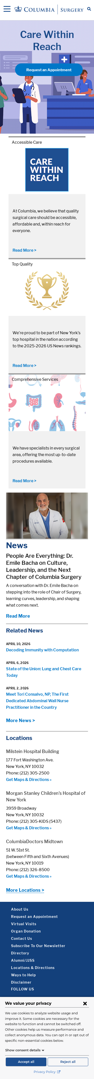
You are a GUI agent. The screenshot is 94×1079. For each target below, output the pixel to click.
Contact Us (21, 938)
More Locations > (25, 890)
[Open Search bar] (89, 9)
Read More (18, 616)
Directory (20, 953)
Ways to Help (23, 975)
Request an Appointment (48, 70)
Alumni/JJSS (23, 960)
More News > (20, 720)
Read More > (24, 250)
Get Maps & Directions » (29, 779)
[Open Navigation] (7, 9)
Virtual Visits (23, 924)
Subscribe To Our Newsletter (38, 946)
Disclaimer (21, 982)
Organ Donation (26, 931)
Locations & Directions (33, 967)
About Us (19, 909)
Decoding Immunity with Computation (42, 650)
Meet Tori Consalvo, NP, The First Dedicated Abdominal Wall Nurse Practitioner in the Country (37, 701)
